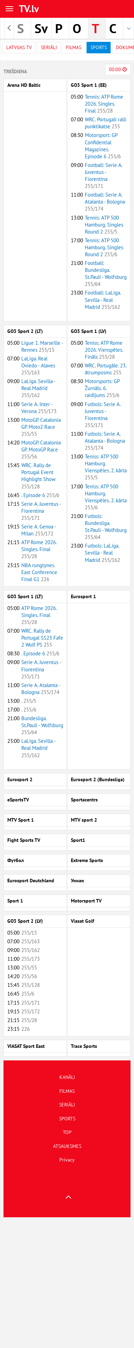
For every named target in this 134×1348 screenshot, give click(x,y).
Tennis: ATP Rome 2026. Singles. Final (104, 103)
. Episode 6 (40, 495)
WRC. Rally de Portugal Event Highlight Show (38, 475)
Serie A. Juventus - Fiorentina (41, 511)
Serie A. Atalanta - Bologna (40, 688)
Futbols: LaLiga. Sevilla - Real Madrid (102, 552)
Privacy (67, 1159)
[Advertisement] (65, 1282)
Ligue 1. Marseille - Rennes (42, 346)
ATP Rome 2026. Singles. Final (39, 549)
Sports (98, 47)
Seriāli (49, 47)
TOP (67, 1132)
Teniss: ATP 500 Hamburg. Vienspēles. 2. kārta (106, 467)
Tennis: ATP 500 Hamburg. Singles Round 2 (104, 224)
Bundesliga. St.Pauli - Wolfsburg (42, 725)
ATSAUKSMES (67, 1146)
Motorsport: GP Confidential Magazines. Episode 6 (103, 145)
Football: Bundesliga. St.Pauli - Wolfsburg (106, 273)
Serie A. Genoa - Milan (38, 530)
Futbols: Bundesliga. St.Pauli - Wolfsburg (106, 526)
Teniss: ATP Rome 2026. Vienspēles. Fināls (104, 350)
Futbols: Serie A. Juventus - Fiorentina (102, 414)
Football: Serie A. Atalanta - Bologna (105, 201)
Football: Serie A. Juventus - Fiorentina (103, 175)
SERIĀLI (67, 1104)
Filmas (73, 47)
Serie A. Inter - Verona (39, 407)
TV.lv (29, 8)
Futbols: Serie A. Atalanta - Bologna (105, 441)
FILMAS (67, 1091)
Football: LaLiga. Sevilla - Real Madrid (103, 299)
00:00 (118, 69)
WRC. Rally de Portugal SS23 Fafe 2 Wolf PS (42, 637)
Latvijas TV (19, 47)
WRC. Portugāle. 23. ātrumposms (105, 369)
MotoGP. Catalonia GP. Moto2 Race (41, 427)
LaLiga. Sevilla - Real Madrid (38, 388)
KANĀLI (67, 1077)
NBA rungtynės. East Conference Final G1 (39, 572)
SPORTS (67, 1118)
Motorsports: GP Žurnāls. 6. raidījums (102, 388)
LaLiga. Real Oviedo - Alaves (38, 365)
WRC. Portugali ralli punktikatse (105, 123)
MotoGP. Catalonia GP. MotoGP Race (41, 449)
